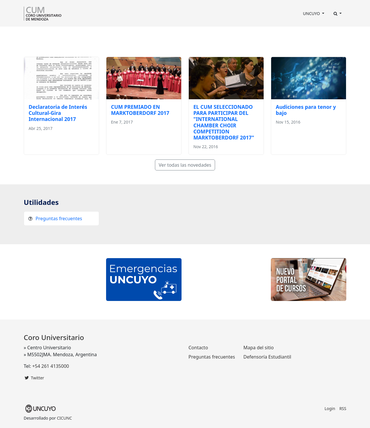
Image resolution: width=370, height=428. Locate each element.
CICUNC (64, 418)
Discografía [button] (192, 35)
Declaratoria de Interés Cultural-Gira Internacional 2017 (58, 112)
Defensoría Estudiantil (267, 357)
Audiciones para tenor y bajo (306, 109)
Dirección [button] (59, 35)
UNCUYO (312, 13)
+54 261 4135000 (50, 366)
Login (330, 408)
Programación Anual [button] (130, 35)
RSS (342, 408)
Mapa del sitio (258, 347)
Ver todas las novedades (185, 165)
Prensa (167, 35)
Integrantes (90, 35)
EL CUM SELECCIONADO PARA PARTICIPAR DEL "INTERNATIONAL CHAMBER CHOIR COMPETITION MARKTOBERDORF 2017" (223, 122)
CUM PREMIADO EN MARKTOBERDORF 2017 (140, 109)
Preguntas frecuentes (59, 218)
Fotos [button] (218, 35)
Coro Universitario (54, 337)
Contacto (242, 35)
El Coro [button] (33, 35)
